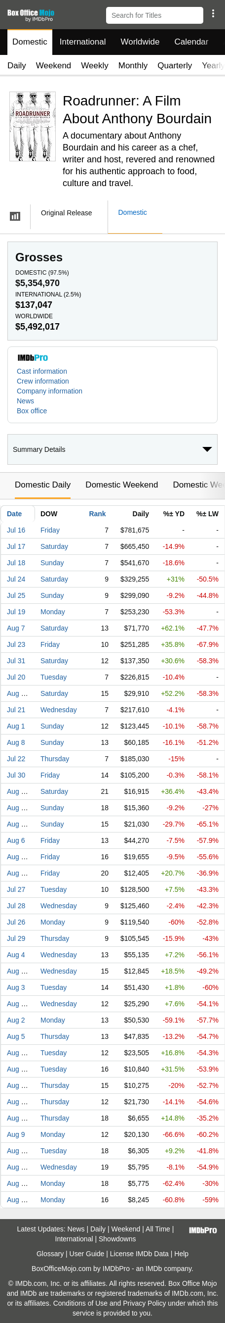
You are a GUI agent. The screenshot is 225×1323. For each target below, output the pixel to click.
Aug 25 (18, 1167)
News (25, 401)
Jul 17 (16, 546)
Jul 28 (16, 906)
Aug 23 (18, 1183)
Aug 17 (18, 1069)
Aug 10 (18, 1053)
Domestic (29, 42)
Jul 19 (16, 612)
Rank (97, 514)
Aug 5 (16, 1036)
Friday (50, 530)
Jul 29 (16, 938)
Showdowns (117, 1239)
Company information (49, 391)
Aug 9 (16, 1134)
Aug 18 (18, 971)
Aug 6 (16, 840)
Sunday (52, 563)
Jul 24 (16, 579)
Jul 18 (16, 563)
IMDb (154, 1269)
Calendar (192, 42)
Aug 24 (18, 1151)
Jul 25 (16, 595)
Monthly (133, 65)
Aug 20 (18, 873)
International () (48, 294)
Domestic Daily (43, 485)
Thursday (54, 759)
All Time (158, 1229)
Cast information (42, 371)
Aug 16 (18, 1200)
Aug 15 (18, 824)
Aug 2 (16, 1020)
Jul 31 (16, 661)
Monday (52, 612)
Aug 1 (16, 726)
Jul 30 (16, 775)
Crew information (43, 381)
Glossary (50, 1254)
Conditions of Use (80, 1303)
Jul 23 (16, 644)
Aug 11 (18, 1004)
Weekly (94, 65)
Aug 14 (18, 693)
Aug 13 (18, 857)
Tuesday (53, 677)
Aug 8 (16, 742)
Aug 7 (16, 628)
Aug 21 (18, 791)
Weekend (54, 65)
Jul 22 (16, 759)
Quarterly (174, 65)
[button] (213, 13)
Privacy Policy (144, 1303)
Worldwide (139, 42)
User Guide (87, 1254)
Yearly (213, 65)
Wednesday (58, 710)
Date (14, 514)
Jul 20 (16, 677)
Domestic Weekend (121, 485)
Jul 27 (16, 889)
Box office (32, 411)
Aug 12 (18, 1102)
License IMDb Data (139, 1254)
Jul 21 (16, 710)
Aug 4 (16, 955)
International (83, 42)
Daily (16, 65)
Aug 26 (18, 1118)
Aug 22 (18, 808)
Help (181, 1254)
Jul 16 (16, 530)
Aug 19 (18, 1085)
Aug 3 (16, 987)
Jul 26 (16, 922)
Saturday (54, 546)
